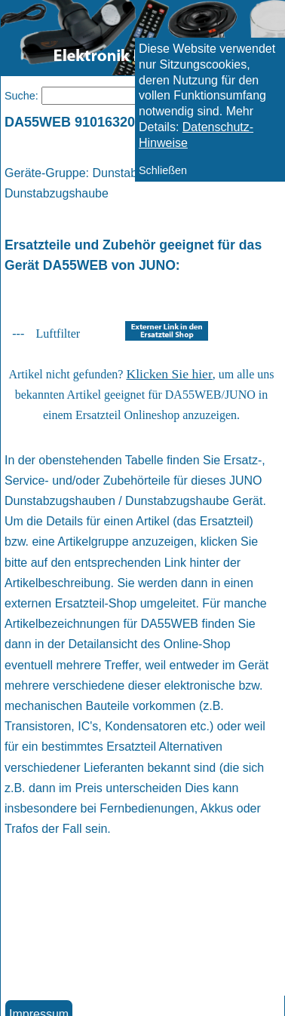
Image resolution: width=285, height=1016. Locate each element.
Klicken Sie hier (169, 373)
